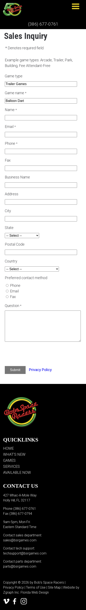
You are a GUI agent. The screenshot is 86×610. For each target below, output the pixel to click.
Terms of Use (36, 587)
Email (14, 291)
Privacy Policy (40, 369)
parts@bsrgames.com (19, 566)
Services (11, 466)
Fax (13, 296)
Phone (15, 285)
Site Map (54, 587)
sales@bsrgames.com (19, 540)
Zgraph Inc (11, 592)
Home (8, 448)
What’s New (14, 454)
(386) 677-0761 (43, 24)
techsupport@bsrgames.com (24, 553)
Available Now (17, 472)
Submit (15, 370)
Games (9, 460)
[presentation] (39, 354)
